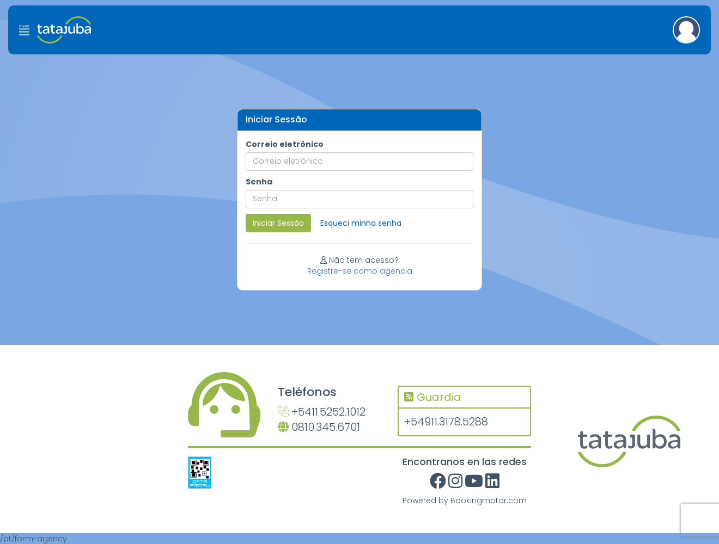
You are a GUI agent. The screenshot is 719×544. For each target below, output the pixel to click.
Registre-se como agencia (359, 270)
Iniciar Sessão (278, 223)
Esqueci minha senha (360, 223)
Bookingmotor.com (488, 500)
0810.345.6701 (319, 427)
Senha (259, 181)
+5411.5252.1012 (321, 411)
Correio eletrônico (285, 144)
